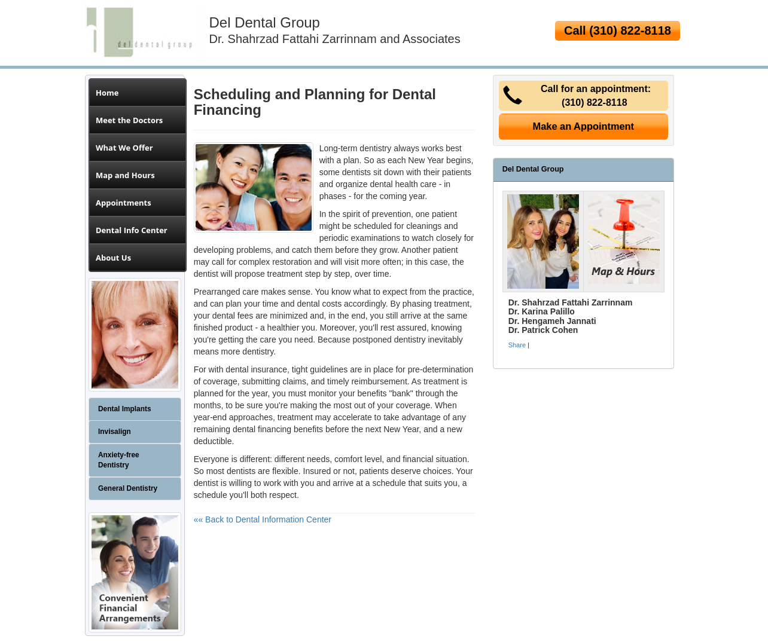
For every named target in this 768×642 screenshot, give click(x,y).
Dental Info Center (131, 230)
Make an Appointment (584, 126)
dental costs (319, 303)
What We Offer (124, 147)
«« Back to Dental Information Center (262, 519)
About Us (113, 257)
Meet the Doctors (129, 120)
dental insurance (256, 369)
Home (107, 92)
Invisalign (114, 431)
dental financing (262, 429)
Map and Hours (125, 175)
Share (517, 344)
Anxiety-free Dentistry (118, 460)
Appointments (123, 202)
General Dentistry (127, 488)
